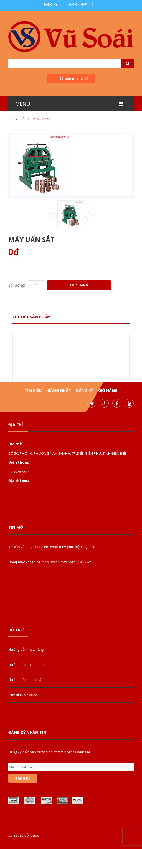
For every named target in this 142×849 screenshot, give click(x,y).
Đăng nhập (78, 4)
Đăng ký (51, 4)
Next (89, 216)
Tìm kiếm (33, 390)
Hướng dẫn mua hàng (26, 649)
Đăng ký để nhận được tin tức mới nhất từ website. (49, 751)
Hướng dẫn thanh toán (26, 665)
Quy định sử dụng (22, 695)
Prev (53, 216)
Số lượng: (16, 285)
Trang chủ (16, 118)
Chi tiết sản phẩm (31, 316)
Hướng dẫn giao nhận (25, 680)
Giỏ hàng (108, 390)
